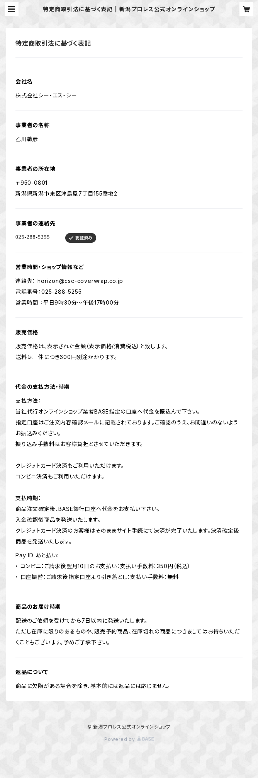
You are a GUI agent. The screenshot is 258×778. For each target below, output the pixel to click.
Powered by (129, 739)
